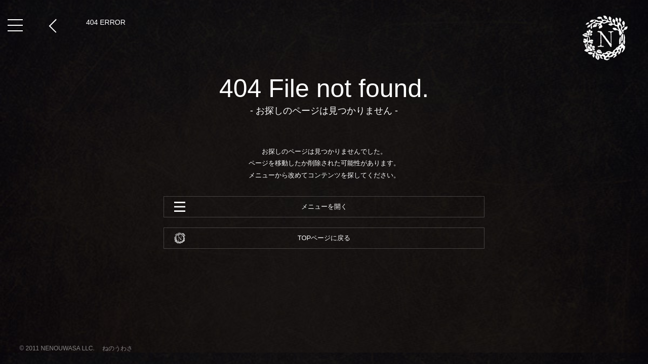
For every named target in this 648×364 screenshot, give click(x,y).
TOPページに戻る (324, 238)
